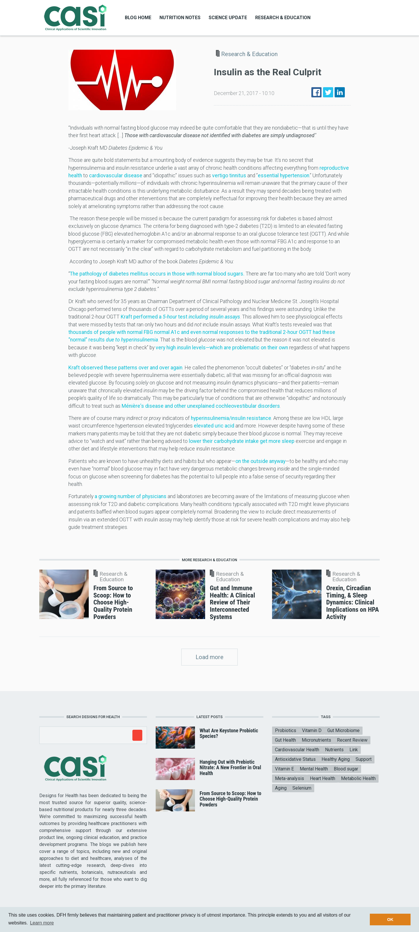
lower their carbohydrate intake (224, 441)
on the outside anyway (260, 461)
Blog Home (138, 17)
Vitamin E (284, 769)
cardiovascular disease (115, 175)
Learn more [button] (42, 922)
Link (353, 749)
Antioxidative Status (295, 759)
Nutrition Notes (179, 17)
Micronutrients (316, 740)
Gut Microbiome (343, 730)
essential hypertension (283, 175)
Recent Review (352, 740)
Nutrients (334, 749)
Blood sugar (346, 769)
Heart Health (322, 778)
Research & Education (282, 17)
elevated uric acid (214, 426)
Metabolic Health (358, 778)
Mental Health (314, 769)
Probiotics (285, 730)
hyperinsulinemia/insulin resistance (231, 418)
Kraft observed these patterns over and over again (125, 368)
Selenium (301, 788)
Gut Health (285, 740)
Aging (281, 788)
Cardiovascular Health (297, 749)
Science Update (228, 17)
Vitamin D (312, 730)
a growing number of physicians (130, 496)
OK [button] (390, 919)
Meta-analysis (289, 778)
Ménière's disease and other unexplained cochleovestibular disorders (201, 406)
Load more (209, 657)
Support (364, 759)
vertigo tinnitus (229, 175)
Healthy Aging (336, 759)
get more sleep (277, 441)
